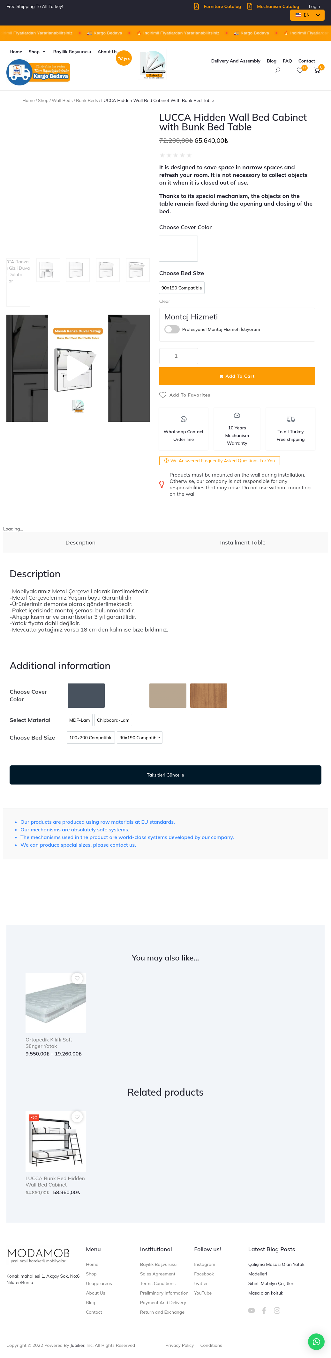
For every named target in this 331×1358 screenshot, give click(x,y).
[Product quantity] (178, 356)
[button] (37, 51)
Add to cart (240, 376)
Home (28, 100)
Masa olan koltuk (265, 1293)
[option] (178, 248)
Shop (43, 100)
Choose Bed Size (181, 273)
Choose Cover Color (185, 227)
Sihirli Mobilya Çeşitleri (271, 1283)
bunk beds (87, 100)
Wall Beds (62, 100)
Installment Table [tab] (243, 542)
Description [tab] (80, 542)
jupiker (77, 1345)
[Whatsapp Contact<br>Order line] (184, 419)
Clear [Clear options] (164, 301)
